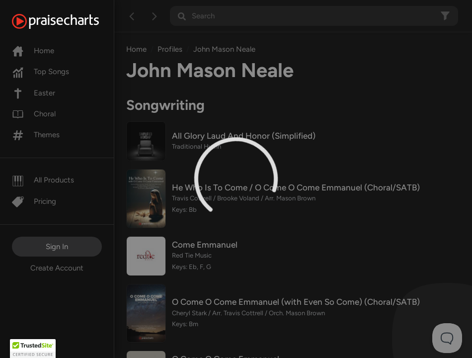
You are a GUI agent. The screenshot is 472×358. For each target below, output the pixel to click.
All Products (43, 180)
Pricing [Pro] (34, 201)
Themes (36, 134)
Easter (33, 93)
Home (33, 50)
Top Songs (40, 71)
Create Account (56, 268)
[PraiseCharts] (68, 21)
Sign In (57, 246)
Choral (34, 113)
